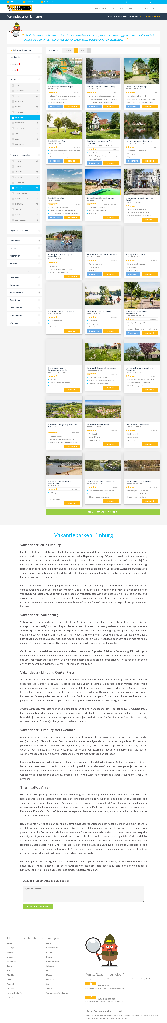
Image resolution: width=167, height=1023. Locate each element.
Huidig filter (15, 57)
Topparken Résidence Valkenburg (136, 312)
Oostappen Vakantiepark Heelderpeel (60, 255)
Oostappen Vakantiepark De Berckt (139, 199)
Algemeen (14, 277)
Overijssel (26, 204)
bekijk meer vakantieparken (103, 512)
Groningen (26, 182)
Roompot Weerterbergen (99, 311)
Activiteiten (15, 300)
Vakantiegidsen (101, 8)
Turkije (49, 988)
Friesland (26, 171)
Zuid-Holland (26, 220)
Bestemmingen (150, 8)
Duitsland (26, 96)
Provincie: (14, 68)
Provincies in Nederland (20, 155)
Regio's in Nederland (19, 230)
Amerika (10, 943)
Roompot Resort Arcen (98, 424)
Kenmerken (15, 255)
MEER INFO (55, 106)
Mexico (49, 975)
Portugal (10, 984)
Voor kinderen (16, 315)
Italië (9, 970)
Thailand (10, 988)
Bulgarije (10, 948)
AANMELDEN (155, 2)
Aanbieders (134, 8)
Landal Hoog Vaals (57, 141)
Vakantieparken (120, 16)
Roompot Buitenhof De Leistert (102, 368)
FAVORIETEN (131, 2)
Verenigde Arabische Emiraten (57, 993)
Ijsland (9, 966)
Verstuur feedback (38, 906)
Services (13, 263)
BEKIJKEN (72, 106)
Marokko (10, 975)
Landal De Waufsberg (136, 86)
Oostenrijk (26, 123)
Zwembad (14, 285)
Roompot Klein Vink (135, 254)
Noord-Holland (26, 198)
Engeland (26, 101)
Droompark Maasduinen (137, 424)
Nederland (133, 16)
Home (110, 16)
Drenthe (26, 161)
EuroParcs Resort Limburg (61, 311)
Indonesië (50, 966)
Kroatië (49, 970)
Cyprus (10, 952)
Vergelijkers (118, 8)
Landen (13, 79)
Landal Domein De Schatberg (101, 86)
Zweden (10, 998)
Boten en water (16, 292)
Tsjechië (26, 139)
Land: (12, 62)
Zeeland (26, 214)
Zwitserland (26, 144)
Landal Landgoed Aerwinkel (139, 141)
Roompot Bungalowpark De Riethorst (139, 369)
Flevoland (26, 166)
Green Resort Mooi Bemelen (101, 198)
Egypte (10, 957)
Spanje (26, 133)
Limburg (26, 187)
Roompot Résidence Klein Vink (102, 254)
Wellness (14, 322)
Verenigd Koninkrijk (14, 993)
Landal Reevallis (56, 198)
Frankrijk (26, 106)
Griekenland (11, 961)
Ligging (13, 248)
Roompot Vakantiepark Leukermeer (59, 482)
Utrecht (26, 209)
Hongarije (26, 112)
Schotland (26, 128)
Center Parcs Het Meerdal (138, 481)
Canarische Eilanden (53, 948)
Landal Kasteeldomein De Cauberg (99, 142)
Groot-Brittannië (52, 961)
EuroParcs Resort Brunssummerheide (57, 369)
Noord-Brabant (26, 193)
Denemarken (26, 90)
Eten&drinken (16, 307)
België (26, 85)
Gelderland (26, 177)
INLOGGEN (142, 2)
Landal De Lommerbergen (60, 86)
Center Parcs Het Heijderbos (101, 481)
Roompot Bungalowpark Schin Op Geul (63, 425)
